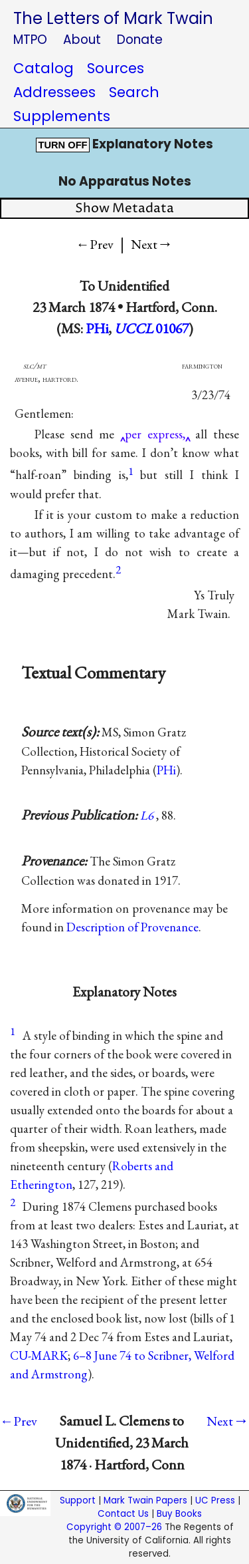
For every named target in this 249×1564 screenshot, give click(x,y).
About (82, 40)
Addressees (54, 92)
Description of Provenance (132, 927)
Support (78, 1500)
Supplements (61, 116)
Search (134, 92)
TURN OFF (62, 145)
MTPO (30, 40)
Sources (115, 68)
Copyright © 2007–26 (114, 1527)
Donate (140, 40)
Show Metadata (124, 208)
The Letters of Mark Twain (113, 18)
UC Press (215, 1500)
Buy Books (179, 1513)
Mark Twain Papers (145, 1500)
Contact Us (123, 1513)
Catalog (43, 68)
